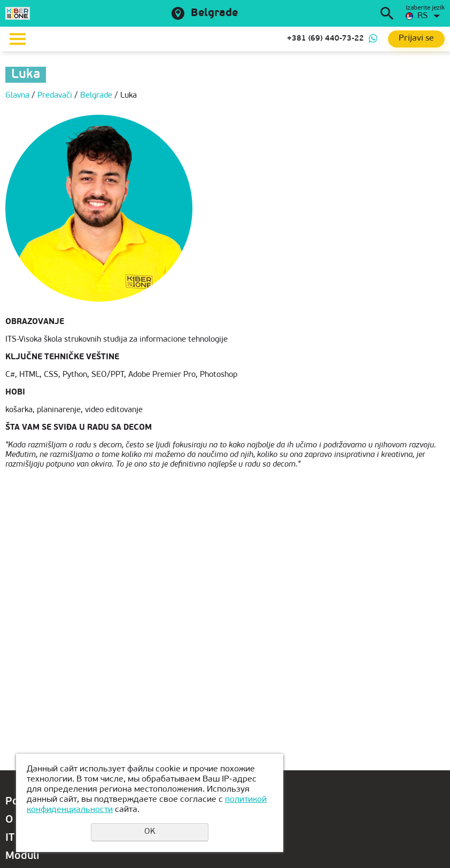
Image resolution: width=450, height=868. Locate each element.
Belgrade (214, 13)
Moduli (22, 856)
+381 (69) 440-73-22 (325, 39)
